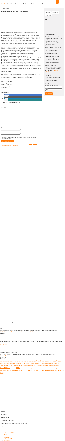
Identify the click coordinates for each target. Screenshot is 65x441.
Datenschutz (7, 437)
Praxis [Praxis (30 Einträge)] (26, 368)
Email (46, 89)
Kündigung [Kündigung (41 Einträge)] (32, 365)
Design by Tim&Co (8, 438)
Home (2, 90)
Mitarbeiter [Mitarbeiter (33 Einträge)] (13, 368)
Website (3, 131)
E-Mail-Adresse (5, 127)
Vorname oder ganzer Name (51, 85)
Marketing (48, 12)
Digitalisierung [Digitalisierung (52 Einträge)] (26, 363)
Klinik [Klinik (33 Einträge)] (14, 365)
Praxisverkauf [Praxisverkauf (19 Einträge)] (47, 368)
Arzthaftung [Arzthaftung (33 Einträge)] (60, 361)
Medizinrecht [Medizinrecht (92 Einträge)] (5, 368)
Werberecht (48, 15)
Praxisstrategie (55, 12)
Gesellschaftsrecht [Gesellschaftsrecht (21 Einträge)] (45, 363)
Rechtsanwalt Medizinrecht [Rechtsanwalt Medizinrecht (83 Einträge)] (10, 370)
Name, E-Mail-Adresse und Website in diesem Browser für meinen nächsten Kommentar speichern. (18, 138)
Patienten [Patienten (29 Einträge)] (22, 368)
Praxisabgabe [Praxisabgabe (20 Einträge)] (30, 368)
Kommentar (4, 107)
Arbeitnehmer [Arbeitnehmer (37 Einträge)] (32, 361)
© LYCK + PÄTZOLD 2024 (9, 432)
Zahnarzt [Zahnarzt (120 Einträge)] (42, 370)
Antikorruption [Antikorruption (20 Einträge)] (3, 361)
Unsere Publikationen (5, 355)
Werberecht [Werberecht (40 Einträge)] (29, 370)
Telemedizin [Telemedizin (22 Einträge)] (22, 370)
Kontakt (5, 434)
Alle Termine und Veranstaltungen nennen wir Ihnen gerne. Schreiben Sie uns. (18, 331)
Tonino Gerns (7, 440)
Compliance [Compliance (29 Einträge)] (12, 363)
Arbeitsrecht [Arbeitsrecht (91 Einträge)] (41, 361)
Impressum (6, 435)
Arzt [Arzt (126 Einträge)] (55, 361)
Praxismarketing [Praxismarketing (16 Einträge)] (36, 368)
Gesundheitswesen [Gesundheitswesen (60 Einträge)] (6, 365)
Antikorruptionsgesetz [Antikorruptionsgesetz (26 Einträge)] (11, 361)
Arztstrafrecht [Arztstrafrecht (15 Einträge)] (6, 363)
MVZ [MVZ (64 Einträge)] (18, 368)
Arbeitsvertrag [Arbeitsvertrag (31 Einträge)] (49, 361)
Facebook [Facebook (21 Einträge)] (33, 363)
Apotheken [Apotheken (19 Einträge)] (18, 361)
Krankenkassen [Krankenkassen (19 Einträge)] (26, 365)
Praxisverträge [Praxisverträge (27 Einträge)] (54, 368)
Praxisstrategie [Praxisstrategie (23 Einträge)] (42, 368)
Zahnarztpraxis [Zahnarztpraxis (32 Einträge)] (50, 370)
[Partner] (7, 164)
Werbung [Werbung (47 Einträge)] (35, 370)
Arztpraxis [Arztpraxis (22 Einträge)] (2, 363)
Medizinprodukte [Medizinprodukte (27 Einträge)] (45, 365)
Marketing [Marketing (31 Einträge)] (38, 365)
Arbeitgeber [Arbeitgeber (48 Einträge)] (24, 361)
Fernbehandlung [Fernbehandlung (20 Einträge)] (38, 363)
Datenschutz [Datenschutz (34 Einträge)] (18, 363)
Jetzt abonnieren (4, 344)
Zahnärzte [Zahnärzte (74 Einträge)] (57, 370)
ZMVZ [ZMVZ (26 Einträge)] (62, 370)
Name (2, 123)
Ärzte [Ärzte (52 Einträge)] (1, 373)
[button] (6, 95)
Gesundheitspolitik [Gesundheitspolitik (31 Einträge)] (54, 363)
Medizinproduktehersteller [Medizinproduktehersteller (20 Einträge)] (54, 365)
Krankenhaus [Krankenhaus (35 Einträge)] (19, 365)
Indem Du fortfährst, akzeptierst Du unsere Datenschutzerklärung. (53, 91)
